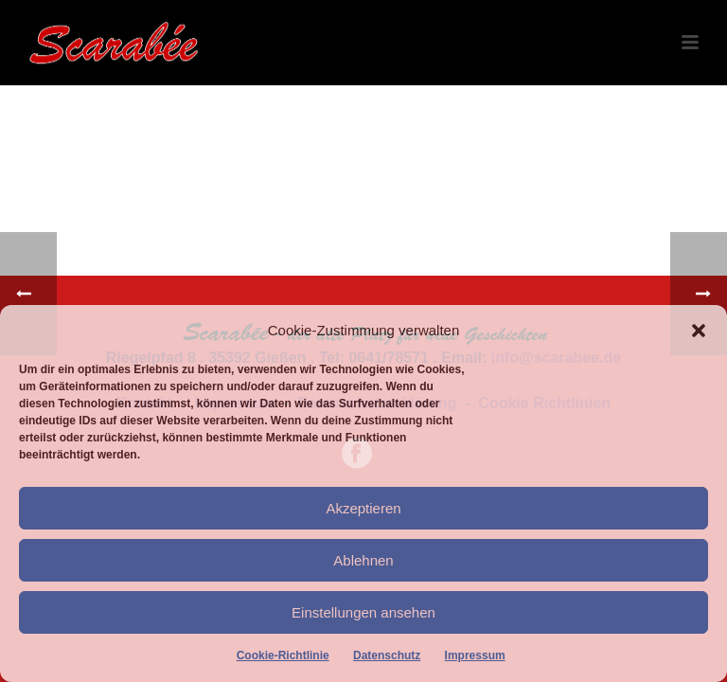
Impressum (475, 655)
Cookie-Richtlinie (283, 655)
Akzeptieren (363, 508)
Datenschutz (386, 655)
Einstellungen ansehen (363, 612)
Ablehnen (363, 560)
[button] (698, 330)
